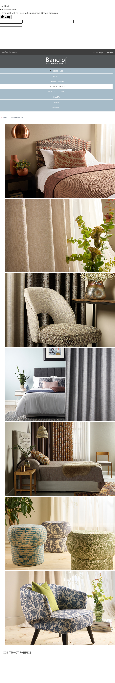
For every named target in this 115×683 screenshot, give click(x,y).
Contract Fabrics (17, 117)
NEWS (56, 102)
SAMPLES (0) (98, 53)
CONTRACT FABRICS (56, 86)
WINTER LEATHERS (56, 92)
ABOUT (56, 76)
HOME (5, 117)
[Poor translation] (8, 17)
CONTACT (56, 107)
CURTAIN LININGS (56, 81)
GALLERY (56, 97)
